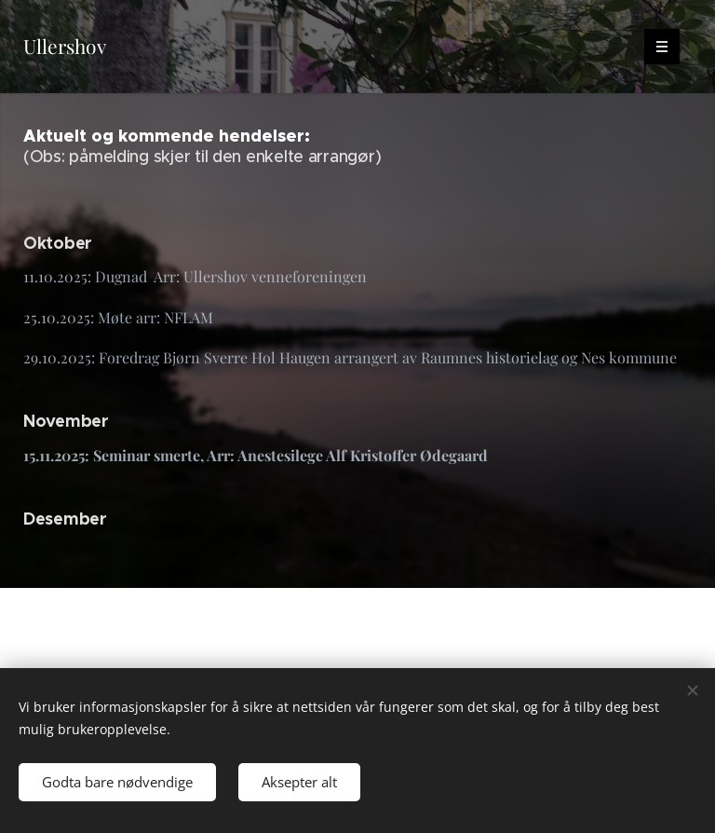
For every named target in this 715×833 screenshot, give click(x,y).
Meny (656, 46)
